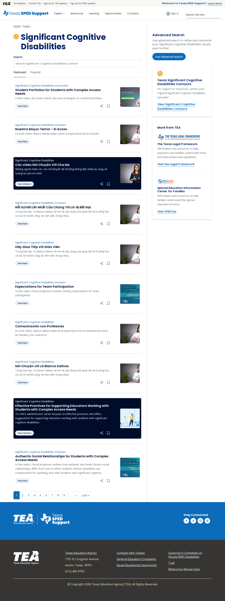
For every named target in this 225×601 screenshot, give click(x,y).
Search (17, 57)
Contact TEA (35, 3)
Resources (77, 13)
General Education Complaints (136, 559)
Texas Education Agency (81, 553)
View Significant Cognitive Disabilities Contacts (176, 106)
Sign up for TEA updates (56, 3)
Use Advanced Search (169, 56)
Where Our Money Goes (184, 569)
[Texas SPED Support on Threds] (207, 521)
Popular (35, 72)
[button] (101, 106)
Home (16, 26)
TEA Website (19, 3)
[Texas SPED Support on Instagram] (200, 521)
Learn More (215, 3)
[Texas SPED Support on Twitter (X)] (193, 521)
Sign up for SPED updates (83, 3)
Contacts (133, 13)
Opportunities (113, 13)
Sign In (175, 13)
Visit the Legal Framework (176, 164)
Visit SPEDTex (166, 212)
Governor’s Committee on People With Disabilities (185, 555)
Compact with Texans (131, 553)
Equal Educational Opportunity (137, 565)
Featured (19, 72)
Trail (171, 563)
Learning (94, 13)
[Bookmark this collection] (108, 106)
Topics (58, 13)
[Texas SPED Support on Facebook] (186, 521)
